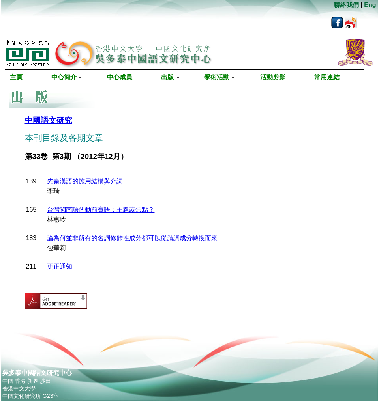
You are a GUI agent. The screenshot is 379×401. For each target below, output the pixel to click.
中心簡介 (64, 77)
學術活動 (217, 77)
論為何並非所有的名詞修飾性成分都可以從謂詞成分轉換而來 (132, 238)
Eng (370, 5)
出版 (168, 77)
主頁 (16, 77)
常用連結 (327, 77)
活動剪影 (272, 77)
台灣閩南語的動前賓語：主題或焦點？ (100, 209)
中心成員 (119, 77)
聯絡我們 (346, 5)
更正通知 (59, 266)
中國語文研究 (48, 120)
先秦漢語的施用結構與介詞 (85, 181)
